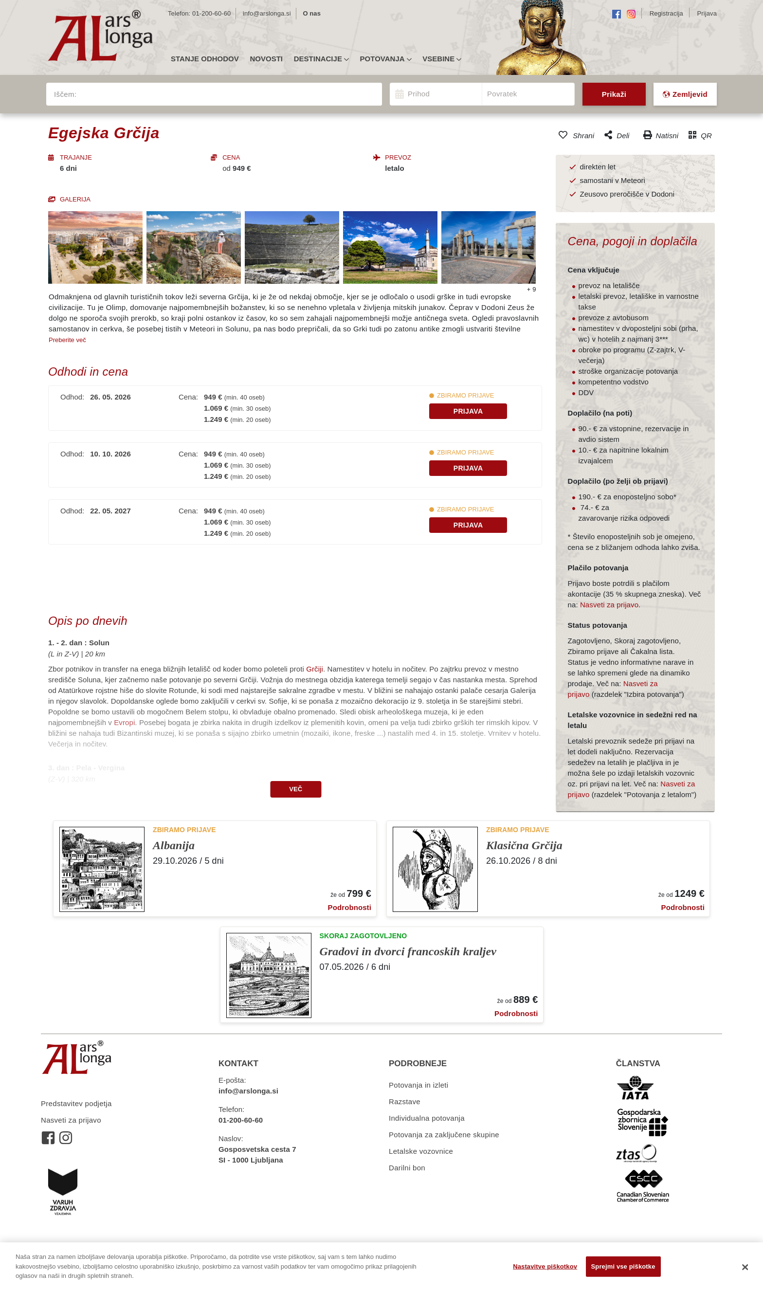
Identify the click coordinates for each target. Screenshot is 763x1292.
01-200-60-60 (211, 13)
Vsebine (441, 59)
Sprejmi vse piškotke (623, 1266)
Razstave (404, 1101)
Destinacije (321, 59)
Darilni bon (407, 1168)
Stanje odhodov (205, 59)
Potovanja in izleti (418, 1085)
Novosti (266, 59)
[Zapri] (745, 1267)
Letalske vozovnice (421, 1151)
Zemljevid (685, 94)
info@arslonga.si (267, 13)
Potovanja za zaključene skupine (444, 1134)
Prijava (468, 411)
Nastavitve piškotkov (545, 1266)
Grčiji (314, 669)
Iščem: (65, 94)
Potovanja (386, 59)
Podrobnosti (349, 907)
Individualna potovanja (427, 1118)
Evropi (124, 722)
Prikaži (614, 94)
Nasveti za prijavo (609, 605)
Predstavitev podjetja (76, 1103)
